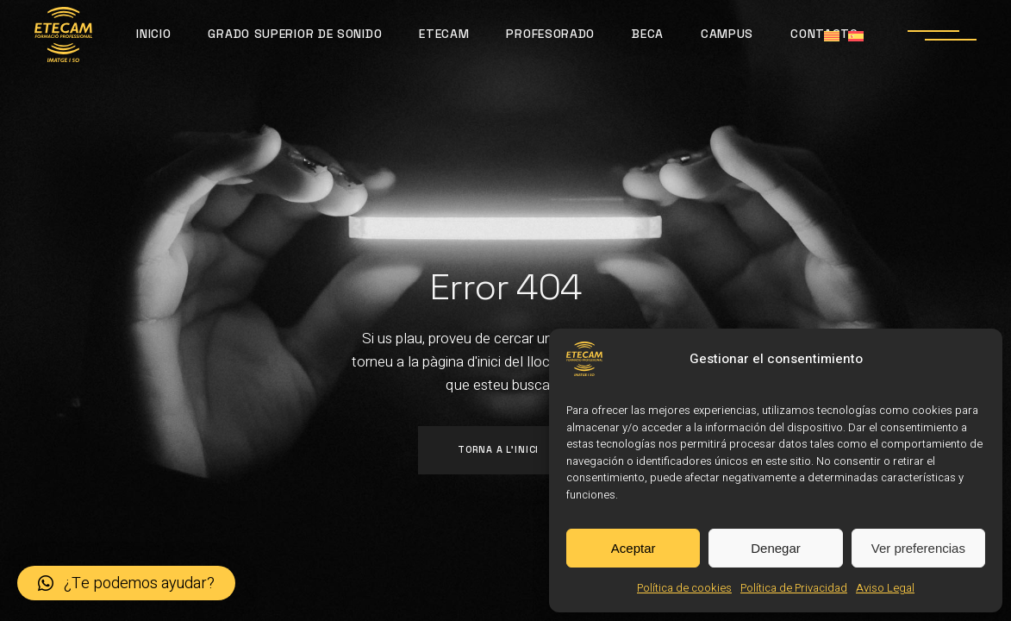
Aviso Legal (885, 588)
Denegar (776, 548)
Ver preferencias (918, 548)
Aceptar (633, 548)
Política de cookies (684, 588)
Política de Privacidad (793, 588)
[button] (126, 583)
